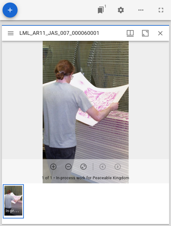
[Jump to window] (100, 10)
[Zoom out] (68, 166)
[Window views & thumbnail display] (130, 33)
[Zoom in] (53, 166)
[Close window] (160, 33)
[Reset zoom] (83, 166)
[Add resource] (10, 10)
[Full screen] (160, 10)
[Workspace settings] (120, 10)
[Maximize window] (145, 33)
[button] (13, 201)
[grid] (85, 203)
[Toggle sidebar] (10, 33)
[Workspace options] (140, 10)
